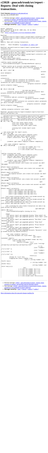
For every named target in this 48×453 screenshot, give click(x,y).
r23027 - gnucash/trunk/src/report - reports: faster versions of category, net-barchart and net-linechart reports (24, 18)
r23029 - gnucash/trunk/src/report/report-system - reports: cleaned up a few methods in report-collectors (25, 22)
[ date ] (19, 24)
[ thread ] (24, 24)
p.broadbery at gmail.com (28, 48)
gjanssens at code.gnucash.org (19, 13)
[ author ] (36, 24)
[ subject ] (30, 24)
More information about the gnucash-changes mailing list (17, 343)
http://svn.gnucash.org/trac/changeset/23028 (20, 33)
